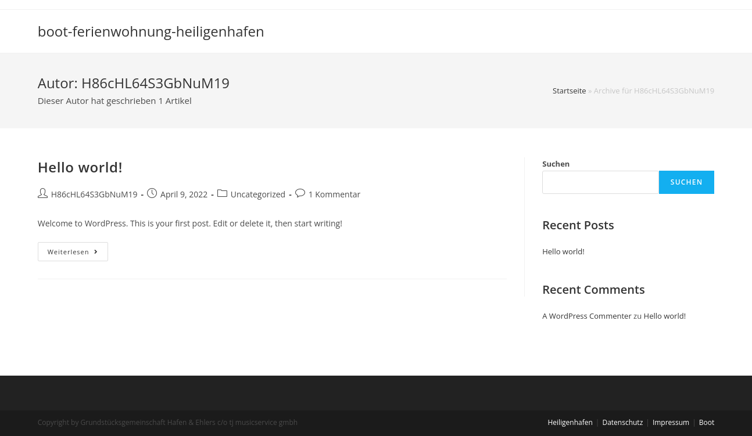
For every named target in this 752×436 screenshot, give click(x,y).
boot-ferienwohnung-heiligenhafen (151, 31)
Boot (706, 422)
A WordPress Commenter (587, 316)
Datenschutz (622, 422)
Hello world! (80, 166)
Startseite (569, 90)
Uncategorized (258, 194)
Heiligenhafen (569, 422)
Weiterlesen (78, 253)
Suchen (556, 163)
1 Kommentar (335, 194)
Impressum (671, 422)
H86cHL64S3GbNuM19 (94, 194)
